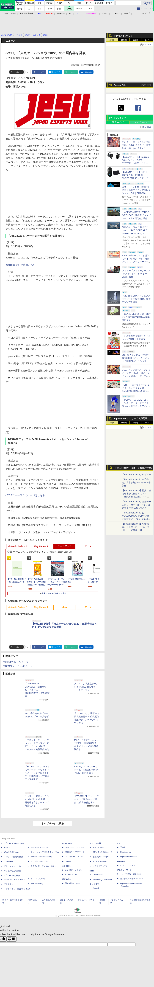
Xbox (64, 607)
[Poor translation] (11, 939)
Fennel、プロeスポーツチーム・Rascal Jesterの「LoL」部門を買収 (86, 769)
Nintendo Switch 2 (17, 546)
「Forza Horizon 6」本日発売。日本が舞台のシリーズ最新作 (136, 482)
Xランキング (120, 118)
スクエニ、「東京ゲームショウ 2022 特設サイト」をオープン (86, 686)
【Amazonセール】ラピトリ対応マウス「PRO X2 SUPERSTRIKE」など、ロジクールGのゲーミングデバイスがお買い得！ (136, 178)
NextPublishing (37, 883)
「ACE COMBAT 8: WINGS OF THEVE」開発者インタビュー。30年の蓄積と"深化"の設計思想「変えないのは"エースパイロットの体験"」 (136, 218)
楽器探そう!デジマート (75, 852)
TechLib (96, 888)
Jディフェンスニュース (103, 852)
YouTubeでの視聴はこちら (21, 264)
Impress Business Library (41, 857)
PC (70, 13)
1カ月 (147, 40)
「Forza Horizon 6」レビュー (136, 474)
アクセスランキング (123, 35)
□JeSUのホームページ (15, 662)
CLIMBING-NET (72, 875)
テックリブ (94, 884)
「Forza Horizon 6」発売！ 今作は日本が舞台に (133, 469)
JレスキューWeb (100, 861)
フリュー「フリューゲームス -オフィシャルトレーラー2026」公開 (136, 273)
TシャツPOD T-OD (73, 857)
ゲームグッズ (64, 546)
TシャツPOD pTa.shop (130, 874)
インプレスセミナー (39, 861)
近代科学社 (67, 879)
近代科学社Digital (72, 883)
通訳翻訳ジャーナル (101, 857)
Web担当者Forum (11, 852)
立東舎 (68, 861)
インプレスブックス (39, 879)
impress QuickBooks (128, 857)
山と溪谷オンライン (73, 870)
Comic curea (125, 852)
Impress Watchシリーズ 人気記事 (130, 418)
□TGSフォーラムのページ (18, 666)
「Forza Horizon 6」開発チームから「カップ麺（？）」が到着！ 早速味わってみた (136, 504)
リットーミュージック (74, 847)
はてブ (57, 72)
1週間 (135, 40)
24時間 (123, 40)
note (72, 72)
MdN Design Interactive (102, 879)
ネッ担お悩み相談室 (12, 871)
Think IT (7, 847)
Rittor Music (67, 843)
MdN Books (97, 875)
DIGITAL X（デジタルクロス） (44, 866)
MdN (92, 871)
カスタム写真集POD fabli (131, 879)
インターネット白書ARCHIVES (17, 889)
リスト (27, 72)
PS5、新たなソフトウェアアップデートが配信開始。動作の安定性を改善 (136, 298)
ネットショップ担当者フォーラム (45, 852)
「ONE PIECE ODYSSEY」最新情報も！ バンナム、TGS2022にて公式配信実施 (37, 689)
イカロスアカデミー (101, 866)
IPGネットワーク (124, 870)
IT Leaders (8, 861)
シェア (41, 72)
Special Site (120, 85)
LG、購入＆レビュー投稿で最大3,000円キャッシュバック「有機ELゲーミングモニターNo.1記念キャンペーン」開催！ (136, 361)
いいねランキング (141, 122)
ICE (118, 843)
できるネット (9, 884)
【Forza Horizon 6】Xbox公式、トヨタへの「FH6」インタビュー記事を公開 (136, 527)
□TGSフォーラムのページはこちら (25, 495)
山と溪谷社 (67, 866)
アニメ (88, 546)
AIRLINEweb (98, 847)
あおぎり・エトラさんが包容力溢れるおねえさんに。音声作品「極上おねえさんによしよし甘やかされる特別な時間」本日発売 (136, 148)
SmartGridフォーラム (40, 847)
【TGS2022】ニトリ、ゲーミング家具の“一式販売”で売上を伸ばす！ (86, 799)
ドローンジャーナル (12, 866)
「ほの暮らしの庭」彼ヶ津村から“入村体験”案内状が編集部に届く (136, 317)
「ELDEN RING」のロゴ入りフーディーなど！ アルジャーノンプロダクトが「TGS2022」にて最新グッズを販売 (37, 772)
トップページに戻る (52, 823)
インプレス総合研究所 (13, 857)
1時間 (112, 40)
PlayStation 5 (41, 546)
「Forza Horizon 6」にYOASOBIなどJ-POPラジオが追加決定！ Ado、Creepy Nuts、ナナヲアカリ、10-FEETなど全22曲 (135, 518)
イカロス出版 (95, 843)
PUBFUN (121, 861)
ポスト (18, 72)
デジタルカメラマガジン (14, 879)
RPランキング (118, 122)
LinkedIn (88, 72)
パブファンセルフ (127, 865)
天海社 (123, 847)
